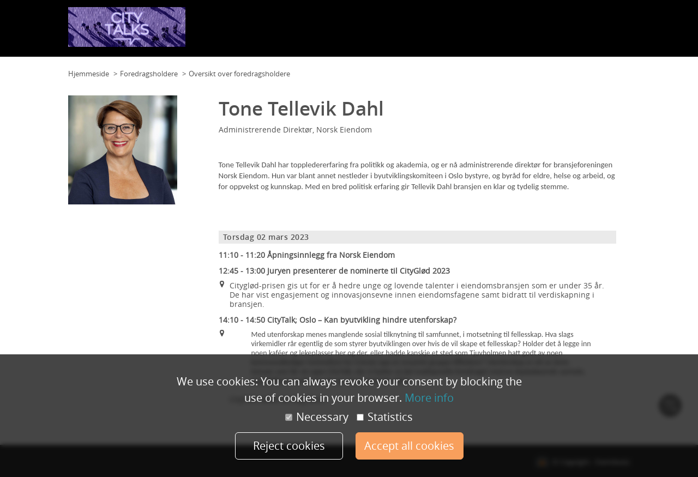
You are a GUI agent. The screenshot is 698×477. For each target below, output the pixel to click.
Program (429, 32)
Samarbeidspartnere (484, 32)
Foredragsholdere (555, 32)
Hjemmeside (88, 74)
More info (429, 397)
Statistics (385, 417)
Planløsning (343, 32)
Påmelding (609, 32)
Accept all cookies (409, 445)
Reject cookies (289, 445)
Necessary (316, 417)
